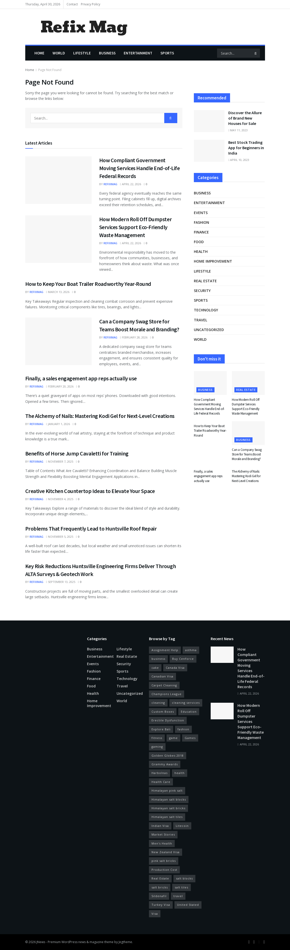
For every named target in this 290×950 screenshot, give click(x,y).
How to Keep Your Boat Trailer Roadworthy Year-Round (88, 283)
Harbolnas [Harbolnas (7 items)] (160, 773)
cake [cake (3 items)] (155, 668)
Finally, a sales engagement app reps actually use (81, 378)
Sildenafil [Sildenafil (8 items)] (159, 896)
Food (199, 241)
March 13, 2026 (57, 292)
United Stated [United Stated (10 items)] (188, 905)
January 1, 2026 (58, 424)
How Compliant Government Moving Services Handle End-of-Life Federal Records (139, 168)
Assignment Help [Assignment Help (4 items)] (165, 650)
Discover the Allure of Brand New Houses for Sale (245, 118)
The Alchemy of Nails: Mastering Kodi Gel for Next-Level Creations (99, 415)
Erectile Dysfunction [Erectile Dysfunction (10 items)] (168, 720)
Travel (200, 320)
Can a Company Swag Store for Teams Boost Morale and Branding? (246, 454)
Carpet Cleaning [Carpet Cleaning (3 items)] (164, 685)
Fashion (201, 222)
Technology (206, 310)
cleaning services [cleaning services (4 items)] (186, 703)
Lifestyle (82, 53)
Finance (201, 232)
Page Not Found (49, 70)
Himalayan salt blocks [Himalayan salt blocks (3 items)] (169, 799)
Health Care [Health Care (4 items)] (161, 782)
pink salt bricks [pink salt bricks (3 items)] (164, 861)
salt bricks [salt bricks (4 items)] (160, 887)
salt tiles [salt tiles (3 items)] (181, 887)
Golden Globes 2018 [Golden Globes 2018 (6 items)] (168, 755)
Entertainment (138, 53)
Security (202, 290)
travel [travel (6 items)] (178, 896)
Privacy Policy (90, 4)
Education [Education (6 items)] (189, 711)
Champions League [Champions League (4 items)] (167, 694)
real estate (205, 280)
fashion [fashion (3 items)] (183, 729)
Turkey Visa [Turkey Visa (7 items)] (161, 905)
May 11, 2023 (238, 130)
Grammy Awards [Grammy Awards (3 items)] (165, 764)
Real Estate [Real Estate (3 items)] (160, 878)
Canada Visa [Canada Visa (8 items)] (175, 668)
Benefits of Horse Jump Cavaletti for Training (77, 453)
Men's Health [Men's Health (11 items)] (162, 843)
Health (201, 251)
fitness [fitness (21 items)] (157, 738)
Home (39, 53)
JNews (40, 942)
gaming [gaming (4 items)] (157, 746)
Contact (72, 4)
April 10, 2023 (238, 160)
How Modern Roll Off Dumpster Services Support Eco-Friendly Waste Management (135, 227)
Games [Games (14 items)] (190, 738)
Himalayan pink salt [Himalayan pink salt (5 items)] (167, 790)
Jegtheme (125, 942)
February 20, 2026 (59, 386)
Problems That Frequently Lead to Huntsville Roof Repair (91, 528)
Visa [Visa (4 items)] (155, 914)
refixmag (110, 184)
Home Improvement (213, 261)
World (59, 53)
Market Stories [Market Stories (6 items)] (163, 834)
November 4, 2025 (59, 499)
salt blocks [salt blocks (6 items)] (184, 878)
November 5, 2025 (59, 536)
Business (107, 53)
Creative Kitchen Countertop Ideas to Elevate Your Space (90, 491)
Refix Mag (84, 27)
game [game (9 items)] (173, 738)
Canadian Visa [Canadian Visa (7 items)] (162, 676)
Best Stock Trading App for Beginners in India (246, 148)
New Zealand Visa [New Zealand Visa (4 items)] (166, 852)
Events (201, 212)
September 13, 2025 (60, 582)
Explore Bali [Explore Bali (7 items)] (161, 729)
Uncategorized (209, 329)
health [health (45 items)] (179, 773)
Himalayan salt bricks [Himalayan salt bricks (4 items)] (168, 808)
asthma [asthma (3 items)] (191, 650)
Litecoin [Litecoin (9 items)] (182, 826)
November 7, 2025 (59, 461)
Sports (167, 53)
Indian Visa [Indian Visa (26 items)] (160, 826)
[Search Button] (256, 53)
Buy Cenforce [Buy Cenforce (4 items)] (183, 659)
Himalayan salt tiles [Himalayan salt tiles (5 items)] (167, 817)
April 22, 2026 (130, 184)
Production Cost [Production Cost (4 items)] (164, 870)
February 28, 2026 (133, 337)
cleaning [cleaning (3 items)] (158, 703)
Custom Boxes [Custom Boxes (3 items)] (163, 711)
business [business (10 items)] (158, 659)
